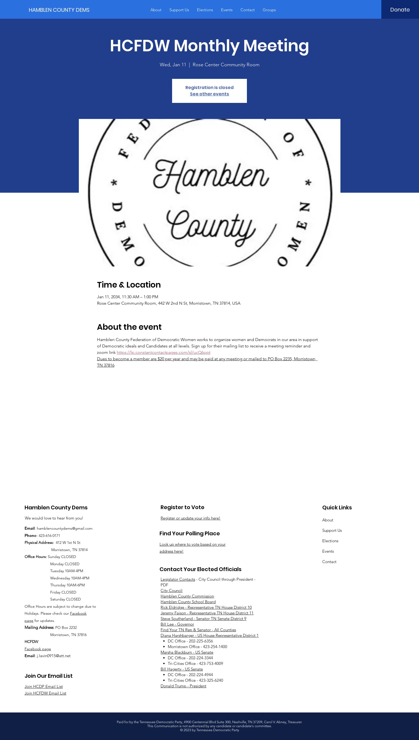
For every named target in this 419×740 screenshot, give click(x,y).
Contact (329, 561)
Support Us (332, 530)
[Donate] (400, 9)
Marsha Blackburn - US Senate (187, 652)
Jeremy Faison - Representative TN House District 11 (207, 612)
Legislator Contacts (178, 579)
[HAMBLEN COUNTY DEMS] (60, 10)
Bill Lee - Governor (177, 624)
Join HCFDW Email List (45, 693)
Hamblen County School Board (188, 601)
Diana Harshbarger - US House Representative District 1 (210, 635)
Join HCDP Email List (44, 686)
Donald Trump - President (183, 685)
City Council (172, 590)
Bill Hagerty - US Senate (182, 669)
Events (328, 551)
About (327, 519)
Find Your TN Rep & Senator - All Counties (198, 629)
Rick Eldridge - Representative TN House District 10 (206, 607)
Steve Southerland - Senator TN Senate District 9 (203, 618)
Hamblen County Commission (187, 596)
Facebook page (38, 648)
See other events (209, 94)
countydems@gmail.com (72, 528)
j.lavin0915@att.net (54, 655)
